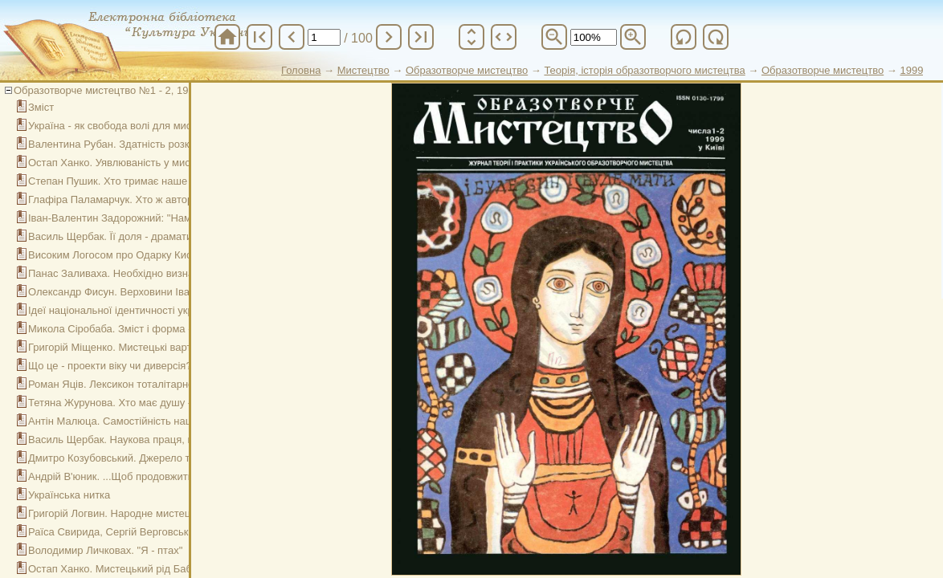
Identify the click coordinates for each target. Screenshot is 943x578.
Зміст (41, 107)
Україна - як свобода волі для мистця (118, 126)
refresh (683, 37)
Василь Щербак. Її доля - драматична (118, 236)
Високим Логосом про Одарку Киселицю (125, 255)
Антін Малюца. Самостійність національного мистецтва (162, 421)
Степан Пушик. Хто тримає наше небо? (123, 181)
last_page (421, 37)
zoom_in (633, 37)
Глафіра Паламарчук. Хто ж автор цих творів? (139, 199)
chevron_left (291, 37)
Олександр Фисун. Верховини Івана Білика (131, 292)
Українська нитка (69, 495)
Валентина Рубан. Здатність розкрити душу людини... (158, 144)
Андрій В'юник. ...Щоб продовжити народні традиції (152, 476)
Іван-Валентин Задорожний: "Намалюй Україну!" (145, 218)
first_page (259, 37)
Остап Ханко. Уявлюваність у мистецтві (123, 163)
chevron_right (389, 37)
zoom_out (554, 37)
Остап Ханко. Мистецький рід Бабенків (122, 569)
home (227, 37)
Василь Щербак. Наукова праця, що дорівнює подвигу (159, 440)
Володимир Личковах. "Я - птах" (105, 550)
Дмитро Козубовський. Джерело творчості (129, 458)
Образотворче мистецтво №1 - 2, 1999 (107, 90)
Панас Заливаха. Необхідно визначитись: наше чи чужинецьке (180, 273)
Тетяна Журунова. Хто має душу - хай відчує (136, 403)
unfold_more (471, 37)
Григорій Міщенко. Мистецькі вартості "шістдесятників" (160, 347)
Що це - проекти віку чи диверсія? (110, 366)
